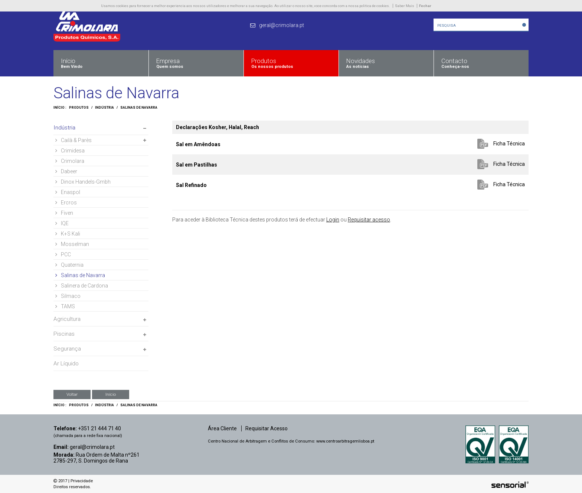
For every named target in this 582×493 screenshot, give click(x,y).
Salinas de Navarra (138, 107)
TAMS (65, 306)
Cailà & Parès (73, 140)
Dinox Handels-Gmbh (83, 182)
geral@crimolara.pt (92, 447)
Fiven (64, 213)
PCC (63, 254)
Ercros (66, 203)
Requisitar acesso (369, 220)
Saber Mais (404, 6)
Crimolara (69, 161)
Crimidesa (70, 151)
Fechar (425, 6)
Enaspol (67, 192)
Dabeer (66, 171)
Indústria (104, 107)
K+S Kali (67, 234)
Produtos (79, 107)
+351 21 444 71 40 (99, 428)
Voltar (72, 394)
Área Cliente (222, 428)
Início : (59, 107)
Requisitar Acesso (266, 428)
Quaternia (69, 265)
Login (332, 220)
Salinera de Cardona (81, 286)
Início (110, 394)
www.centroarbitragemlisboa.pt (345, 441)
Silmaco (68, 296)
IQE (62, 223)
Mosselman (72, 244)
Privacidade (82, 481)
